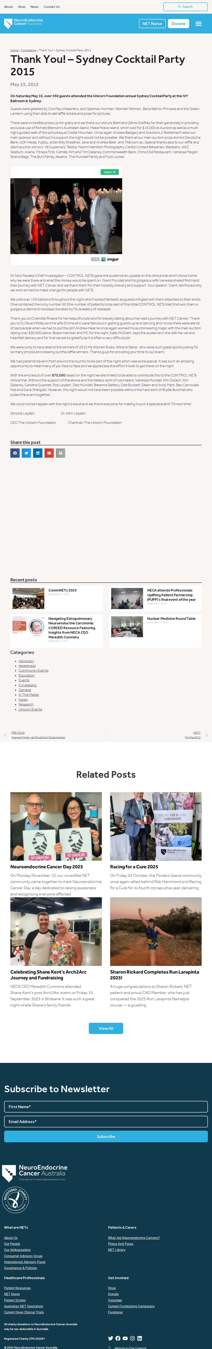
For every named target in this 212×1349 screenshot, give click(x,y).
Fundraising (28, 51)
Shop (112, 1288)
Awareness (27, 666)
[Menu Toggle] (198, 24)
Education (27, 676)
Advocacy (26, 661)
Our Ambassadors (17, 1250)
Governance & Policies (20, 1268)
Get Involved (118, 1278)
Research (26, 705)
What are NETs (16, 1228)
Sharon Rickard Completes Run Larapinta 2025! (154, 975)
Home (14, 51)
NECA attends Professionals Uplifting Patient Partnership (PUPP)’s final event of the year (171, 595)
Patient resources (17, 1288)
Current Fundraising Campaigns (131, 1307)
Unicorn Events (30, 709)
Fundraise (115, 1313)
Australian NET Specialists (23, 1307)
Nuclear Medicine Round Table (171, 619)
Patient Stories (15, 1300)
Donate (113, 1294)
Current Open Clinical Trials (24, 1313)
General (25, 690)
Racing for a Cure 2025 (134, 867)
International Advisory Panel (24, 1262)
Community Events (33, 671)
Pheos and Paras (120, 1244)
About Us (10, 1238)
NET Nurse (12, 1294)
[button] (15, 453)
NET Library (116, 1250)
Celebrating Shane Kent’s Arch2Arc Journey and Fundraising (48, 975)
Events (24, 681)
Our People (12, 1244)
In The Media (29, 695)
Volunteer (115, 1300)
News (23, 700)
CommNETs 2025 (62, 590)
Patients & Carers (122, 1228)
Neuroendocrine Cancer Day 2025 (46, 867)
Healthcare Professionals (24, 1278)
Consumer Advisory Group (23, 1256)
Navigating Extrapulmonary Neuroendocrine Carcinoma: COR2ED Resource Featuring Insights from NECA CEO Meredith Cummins (71, 628)
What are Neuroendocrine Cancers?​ (134, 1238)
